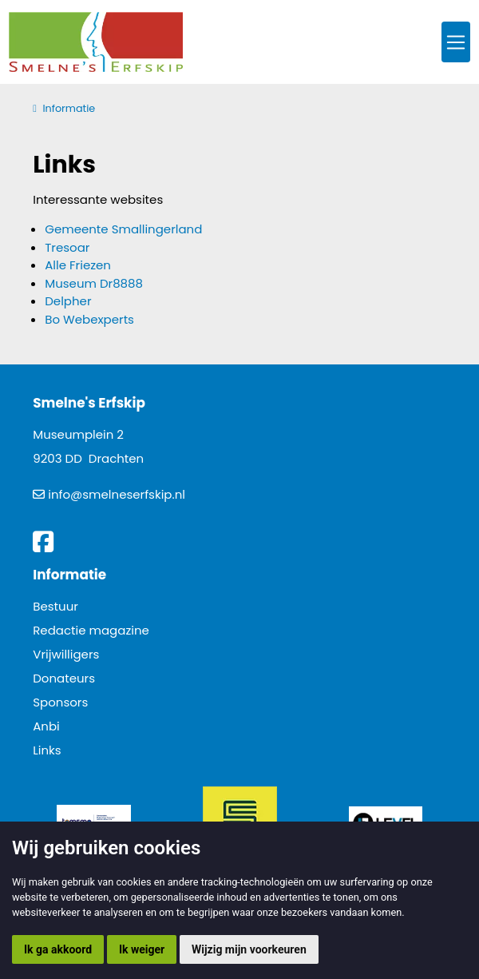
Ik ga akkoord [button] (58, 949)
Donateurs (64, 678)
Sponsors (60, 702)
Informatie (68, 108)
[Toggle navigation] (455, 42)
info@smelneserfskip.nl (116, 494)
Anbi (46, 726)
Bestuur (55, 606)
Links (47, 750)
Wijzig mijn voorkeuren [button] (249, 949)
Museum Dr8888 (94, 283)
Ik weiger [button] (141, 949)
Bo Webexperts (89, 319)
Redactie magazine (91, 630)
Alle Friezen (78, 265)
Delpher (68, 301)
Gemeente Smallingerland (123, 229)
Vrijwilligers (66, 654)
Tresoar (67, 247)
